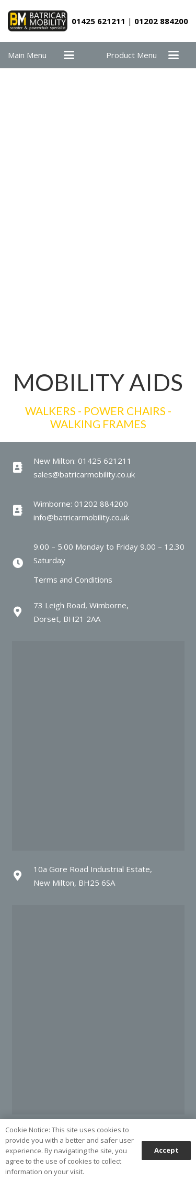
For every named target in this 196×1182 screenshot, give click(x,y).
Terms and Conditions (72, 579)
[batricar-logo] (37, 20)
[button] (68, 55)
